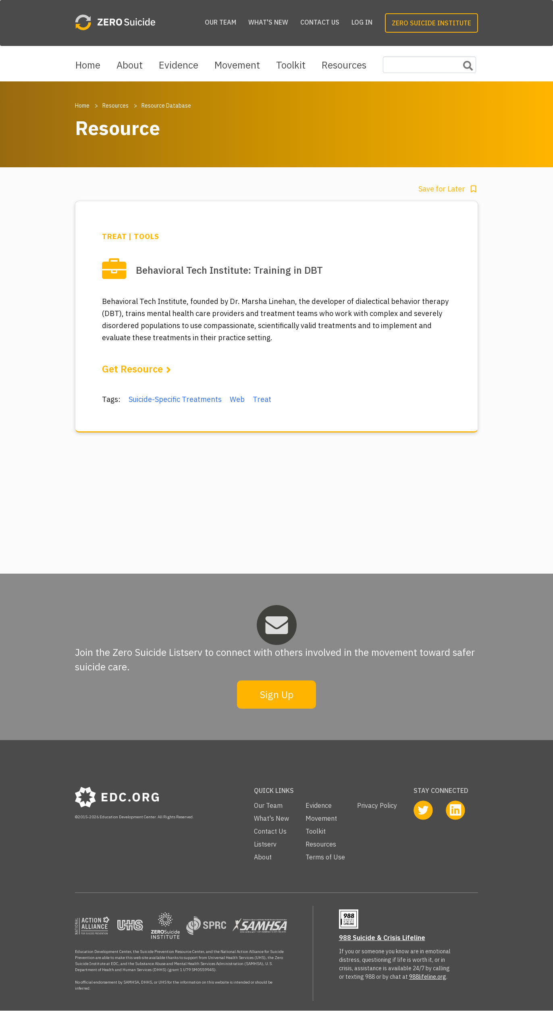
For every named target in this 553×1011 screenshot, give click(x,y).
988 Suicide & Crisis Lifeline (382, 938)
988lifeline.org (427, 976)
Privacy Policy (377, 805)
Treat (262, 399)
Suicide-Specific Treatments (175, 399)
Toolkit (291, 65)
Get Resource (132, 368)
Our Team (220, 22)
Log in (361, 22)
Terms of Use (325, 857)
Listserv (265, 844)
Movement (237, 65)
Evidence (178, 65)
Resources (344, 65)
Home (87, 65)
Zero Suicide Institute (431, 23)
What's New (268, 22)
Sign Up (276, 694)
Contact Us (319, 22)
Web (237, 399)
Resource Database (166, 105)
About (129, 65)
